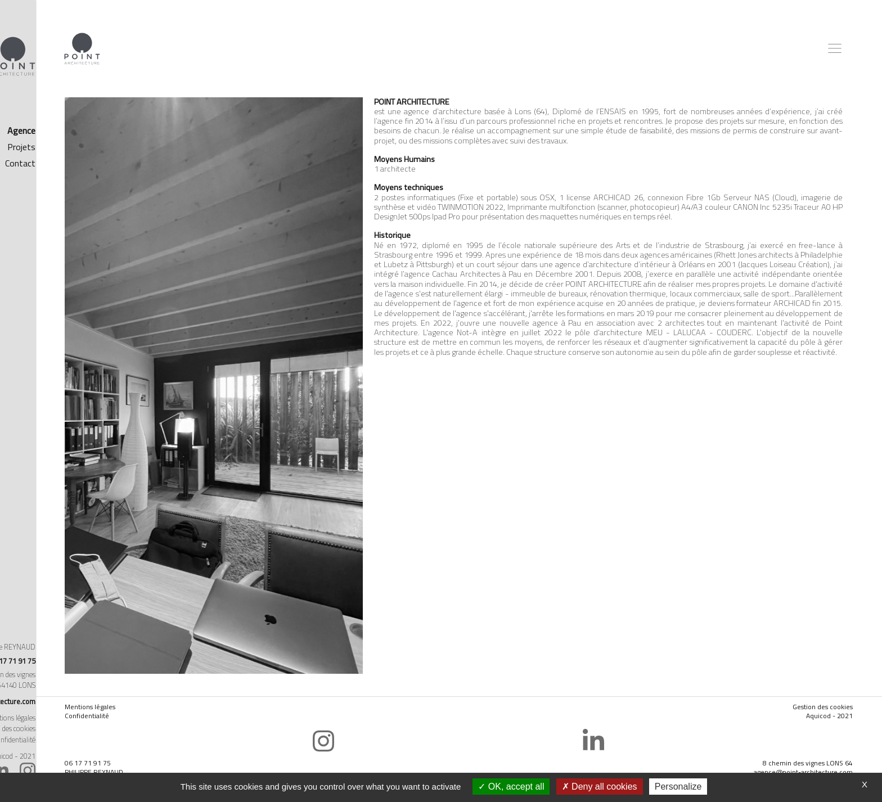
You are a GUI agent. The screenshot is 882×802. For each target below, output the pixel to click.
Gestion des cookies (73, 728)
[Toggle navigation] (836, 48)
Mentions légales (77, 718)
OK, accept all (511, 786)
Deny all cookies (599, 786)
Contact (86, 163)
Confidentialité (153, 696)
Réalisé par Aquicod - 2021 (62, 756)
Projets (88, 147)
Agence (88, 130)
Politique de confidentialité (63, 740)
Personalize (678, 786)
